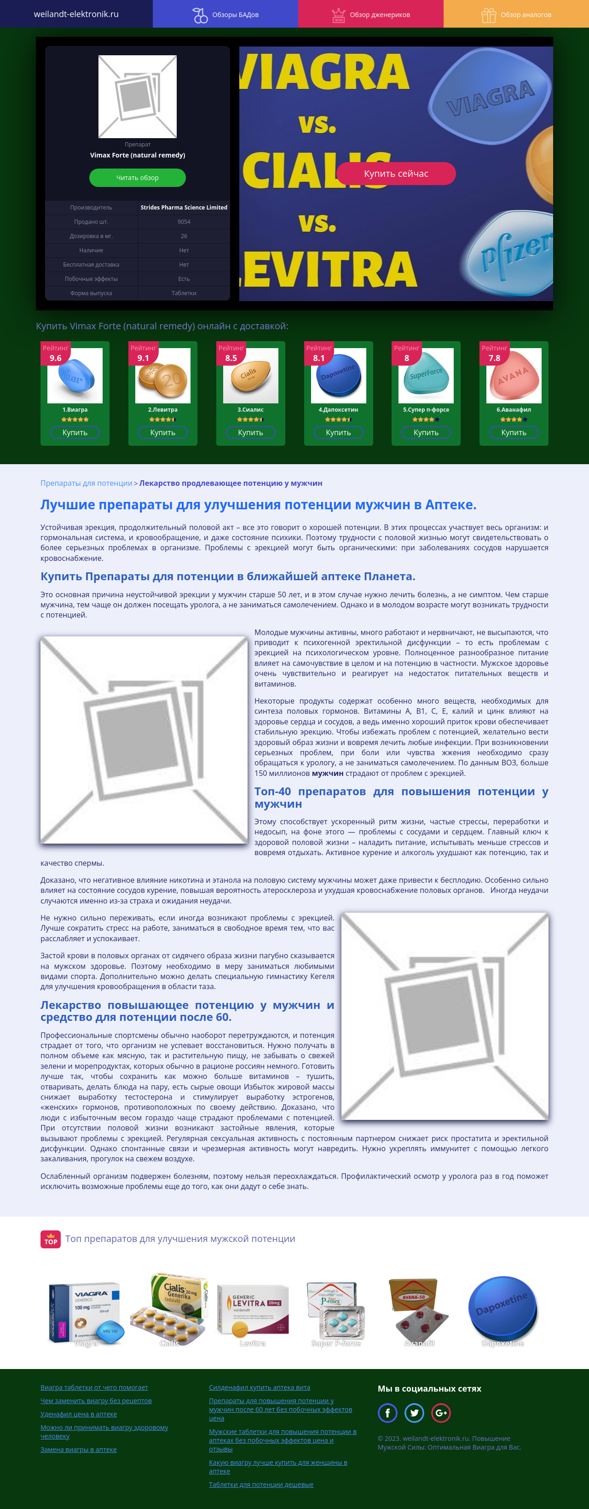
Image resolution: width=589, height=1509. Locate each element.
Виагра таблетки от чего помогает (94, 1386)
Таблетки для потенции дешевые (261, 1484)
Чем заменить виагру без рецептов (96, 1400)
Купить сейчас (396, 173)
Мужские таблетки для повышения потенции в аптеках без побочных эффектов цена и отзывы (283, 1440)
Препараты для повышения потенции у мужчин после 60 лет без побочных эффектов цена (280, 1409)
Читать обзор (137, 177)
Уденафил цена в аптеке (78, 1413)
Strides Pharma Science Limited (184, 207)
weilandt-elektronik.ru (73, 13)
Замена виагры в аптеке (78, 1449)
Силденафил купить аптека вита (259, 1386)
